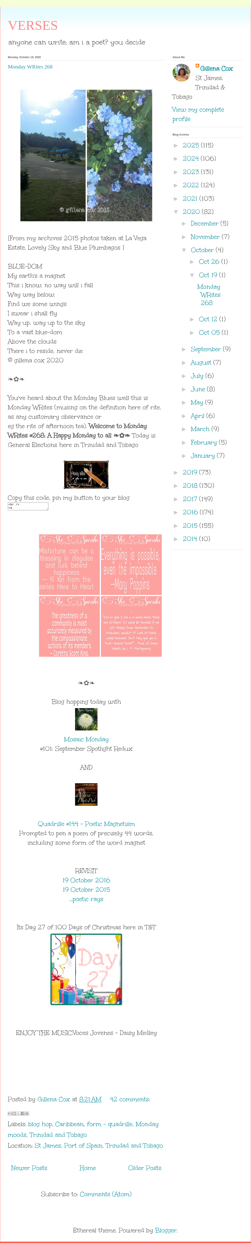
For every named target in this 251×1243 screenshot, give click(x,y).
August (202, 362)
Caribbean (69, 1125)
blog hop (40, 1125)
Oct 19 (209, 275)
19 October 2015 (86, 891)
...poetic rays (86, 900)
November (206, 237)
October (203, 250)
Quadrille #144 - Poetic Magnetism (86, 825)
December (206, 223)
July (198, 376)
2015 (191, 525)
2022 (192, 185)
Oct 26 (210, 262)
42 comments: (130, 1100)
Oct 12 (209, 319)
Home (88, 1169)
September (207, 349)
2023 (192, 172)
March (201, 429)
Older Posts (144, 1169)
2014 (191, 539)
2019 (191, 472)
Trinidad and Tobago (58, 1136)
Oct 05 (210, 332)
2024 (192, 158)
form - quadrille (109, 1125)
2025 (192, 145)
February (205, 442)
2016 (191, 512)
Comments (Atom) (106, 1195)
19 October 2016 (86, 881)
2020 (192, 212)
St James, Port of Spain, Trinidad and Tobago (99, 1147)
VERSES (33, 25)
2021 (191, 198)
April (198, 416)
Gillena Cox (216, 68)
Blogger (166, 1232)
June (199, 389)
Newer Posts (29, 1169)
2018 (191, 485)
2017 (191, 499)
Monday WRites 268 (30, 67)
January (204, 455)
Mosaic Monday (86, 740)
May (198, 402)
